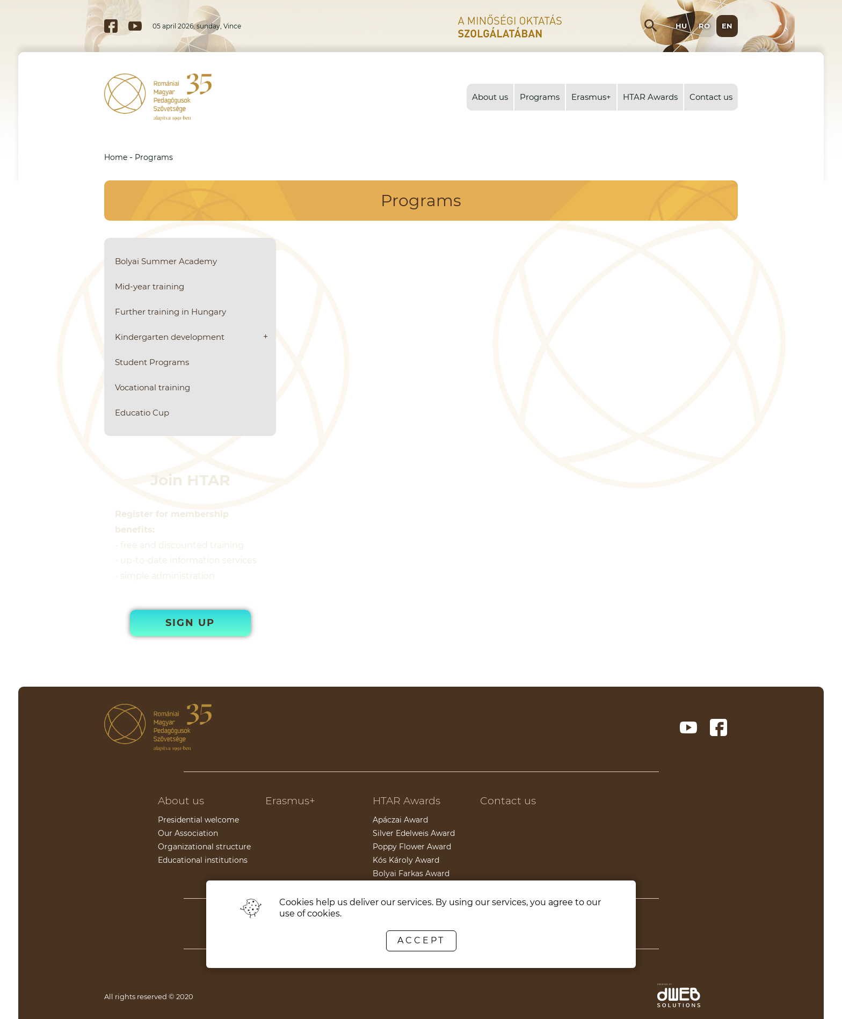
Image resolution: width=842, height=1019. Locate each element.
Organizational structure (204, 846)
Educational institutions (203, 860)
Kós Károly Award (406, 860)
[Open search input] (650, 25)
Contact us (710, 97)
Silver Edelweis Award (414, 833)
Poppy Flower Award (412, 846)
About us (490, 97)
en (727, 25)
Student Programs (152, 362)
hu (681, 25)
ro (704, 25)
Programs (540, 97)
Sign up (190, 623)
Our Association (188, 833)
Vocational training (152, 387)
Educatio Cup (142, 412)
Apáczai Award (400, 820)
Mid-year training (149, 286)
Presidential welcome (198, 820)
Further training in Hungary (170, 312)
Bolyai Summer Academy (166, 261)
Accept (421, 940)
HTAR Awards (650, 97)
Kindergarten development (169, 337)
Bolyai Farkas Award (411, 873)
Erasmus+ (591, 97)
